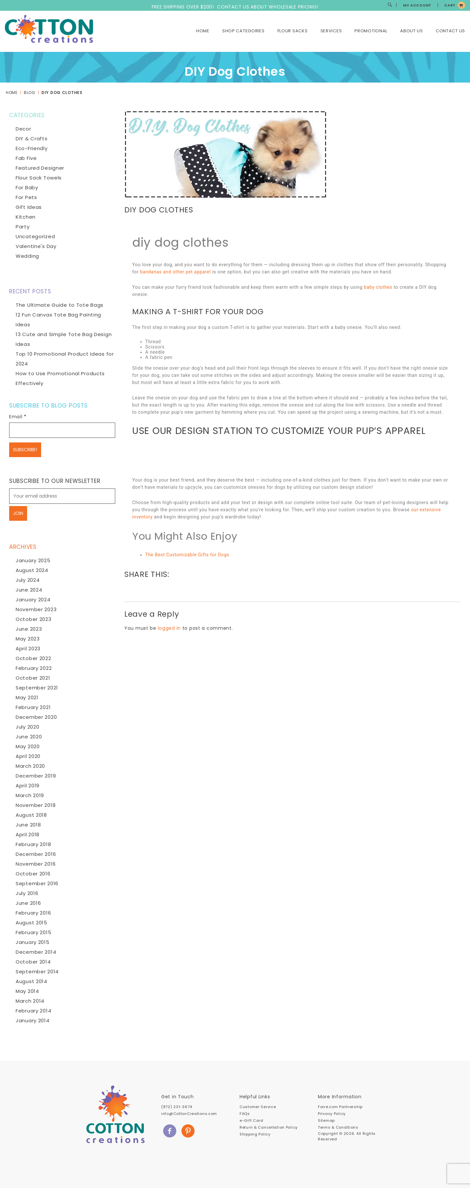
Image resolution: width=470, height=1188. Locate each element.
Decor (23, 128)
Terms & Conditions (338, 1127)
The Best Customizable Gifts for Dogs (187, 554)
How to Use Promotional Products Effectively (60, 378)
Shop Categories (243, 31)
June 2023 (29, 628)
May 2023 (28, 638)
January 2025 (33, 560)
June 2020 (29, 736)
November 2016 (35, 863)
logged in (169, 628)
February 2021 (33, 707)
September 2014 (37, 971)
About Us (411, 31)
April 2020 (28, 756)
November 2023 (36, 609)
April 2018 (27, 834)
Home (203, 31)
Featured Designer (40, 167)
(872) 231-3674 (176, 1106)
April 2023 (28, 648)
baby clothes (378, 287)
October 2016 (33, 873)
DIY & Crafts (32, 138)
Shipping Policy (255, 1134)
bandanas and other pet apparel (176, 271)
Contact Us (450, 31)
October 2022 (33, 658)
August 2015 (31, 922)
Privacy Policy (332, 1113)
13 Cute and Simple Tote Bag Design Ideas (64, 339)
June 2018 (28, 824)
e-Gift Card (251, 1120)
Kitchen (26, 216)
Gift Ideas (29, 207)
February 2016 (33, 912)
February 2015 (33, 932)
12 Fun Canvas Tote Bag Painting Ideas (58, 319)
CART (450, 5)
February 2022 (34, 668)
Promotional (370, 31)
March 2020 (30, 766)
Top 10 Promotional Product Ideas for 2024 (65, 358)
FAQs (245, 1113)
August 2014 (31, 981)
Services (331, 31)
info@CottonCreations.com (189, 1113)
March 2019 (30, 795)
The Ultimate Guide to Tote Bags (59, 304)
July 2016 (27, 893)
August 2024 (32, 570)
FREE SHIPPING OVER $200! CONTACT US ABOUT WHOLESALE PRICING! (235, 7)
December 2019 (36, 775)
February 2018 (33, 844)
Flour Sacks (292, 31)
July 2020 (27, 726)
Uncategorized (35, 236)
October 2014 (33, 961)
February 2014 (33, 1010)
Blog (29, 92)
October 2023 (34, 619)
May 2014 (27, 991)
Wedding (27, 256)
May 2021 (27, 697)
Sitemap (326, 1120)
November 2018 (35, 805)
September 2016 (37, 883)
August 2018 (31, 814)
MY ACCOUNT (417, 5)
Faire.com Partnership (340, 1106)
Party (23, 226)
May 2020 (28, 746)
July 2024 (27, 580)
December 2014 (36, 952)
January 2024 (33, 599)
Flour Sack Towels (39, 177)
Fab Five (26, 158)
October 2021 (33, 677)
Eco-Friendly (32, 148)
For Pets (26, 197)
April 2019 (27, 785)
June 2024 (29, 589)
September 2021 (37, 687)
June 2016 (28, 903)
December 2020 (36, 717)
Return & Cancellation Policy (269, 1127)
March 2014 (30, 1000)
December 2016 (36, 854)
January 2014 (33, 1020)
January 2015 (33, 942)
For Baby (27, 187)
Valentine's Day (36, 246)
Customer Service (258, 1106)
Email (17, 416)
